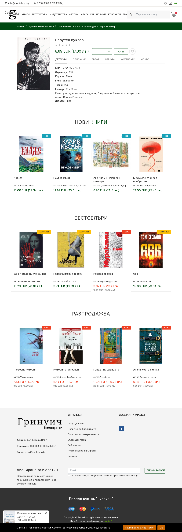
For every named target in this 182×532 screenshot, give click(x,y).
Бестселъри (39, 14)
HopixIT (108, 521)
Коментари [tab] (128, 59)
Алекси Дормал (122, 185)
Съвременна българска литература (119, 93)
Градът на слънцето (106, 369)
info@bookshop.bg (17, 3)
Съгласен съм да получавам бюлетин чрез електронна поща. (103, 475)
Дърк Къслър (82, 185)
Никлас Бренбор (148, 185)
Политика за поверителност (83, 434)
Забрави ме (74, 445)
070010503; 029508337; (48, 3)
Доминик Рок (107, 185)
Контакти (114, 14)
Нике (68, 100)
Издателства (58, 14)
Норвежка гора (103, 273)
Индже (18, 178)
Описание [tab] (79, 59)
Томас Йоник (26, 377)
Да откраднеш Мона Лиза (30, 273)
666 (135, 273)
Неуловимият (61, 178)
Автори (74, 14)
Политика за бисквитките (82, 429)
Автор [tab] (95, 59)
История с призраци (66, 369)
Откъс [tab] (145, 59)
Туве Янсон (105, 377)
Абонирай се (156, 470)
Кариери (72, 456)
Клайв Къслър (68, 185)
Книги (26, 14)
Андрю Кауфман (148, 377)
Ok (161, 527)
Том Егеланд (146, 281)
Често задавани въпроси (82, 450)
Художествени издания (82, 93)
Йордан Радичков (73, 97)
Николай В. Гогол (68, 281)
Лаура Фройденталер (70, 377)
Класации (87, 14)
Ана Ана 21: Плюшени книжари (106, 179)
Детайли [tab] (61, 59)
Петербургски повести (67, 273)
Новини (101, 14)
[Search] (152, 14)
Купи (121, 51)
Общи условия (76, 423)
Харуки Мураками (108, 281)
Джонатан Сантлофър (30, 281)
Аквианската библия (146, 369)
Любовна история (25, 369)
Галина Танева (27, 185)
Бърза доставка (77, 439)
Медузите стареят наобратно (145, 179)
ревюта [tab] (110, 59)
